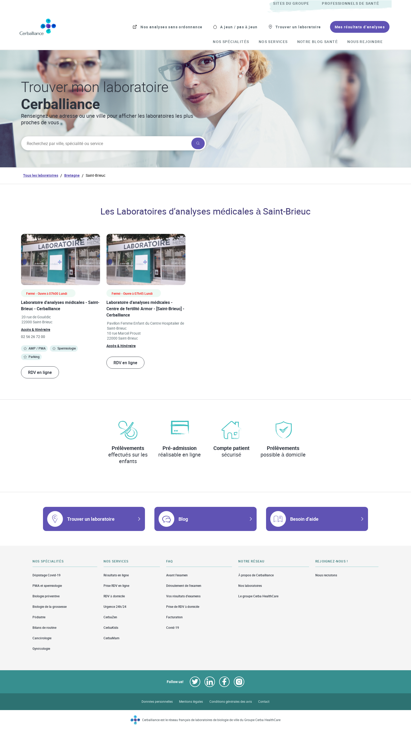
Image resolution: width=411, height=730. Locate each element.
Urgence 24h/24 (115, 607)
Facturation (174, 617)
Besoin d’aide (304, 519)
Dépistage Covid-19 (47, 575)
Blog (183, 519)
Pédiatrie (39, 617)
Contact (263, 702)
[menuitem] (297, 3)
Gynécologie (41, 649)
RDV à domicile (114, 596)
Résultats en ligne (116, 575)
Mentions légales (191, 702)
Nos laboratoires (250, 586)
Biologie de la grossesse (50, 607)
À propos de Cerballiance (256, 575)
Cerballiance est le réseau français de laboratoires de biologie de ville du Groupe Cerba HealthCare (211, 720)
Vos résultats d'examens (183, 596)
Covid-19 (172, 628)
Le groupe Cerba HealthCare (258, 596)
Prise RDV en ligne (116, 586)
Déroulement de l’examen (184, 586)
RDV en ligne (40, 372)
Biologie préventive (46, 596)
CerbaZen (110, 617)
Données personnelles (157, 702)
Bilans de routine (44, 628)
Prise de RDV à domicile (182, 607)
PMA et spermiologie (47, 586)
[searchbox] (106, 143)
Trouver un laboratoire (91, 519)
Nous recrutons (326, 575)
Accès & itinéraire (35, 329)
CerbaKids (111, 628)
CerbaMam (111, 638)
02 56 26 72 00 (33, 336)
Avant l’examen (177, 575)
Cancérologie (42, 638)
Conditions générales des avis (230, 702)
